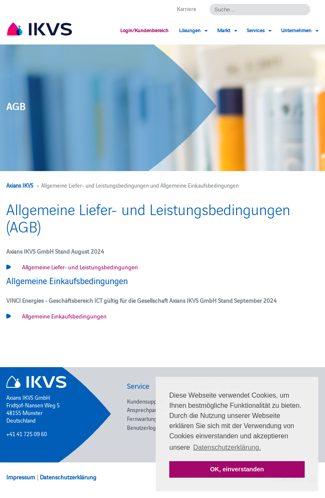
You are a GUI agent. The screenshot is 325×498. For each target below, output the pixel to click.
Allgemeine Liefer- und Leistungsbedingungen (80, 267)
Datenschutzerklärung (68, 477)
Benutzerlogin (143, 427)
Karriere (186, 8)
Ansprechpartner (146, 409)
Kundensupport (145, 401)
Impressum (20, 477)
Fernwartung (142, 418)
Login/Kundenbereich (144, 29)
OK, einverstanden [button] (237, 469)
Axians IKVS (19, 185)
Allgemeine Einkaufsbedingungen (64, 316)
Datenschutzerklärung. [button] (227, 447)
